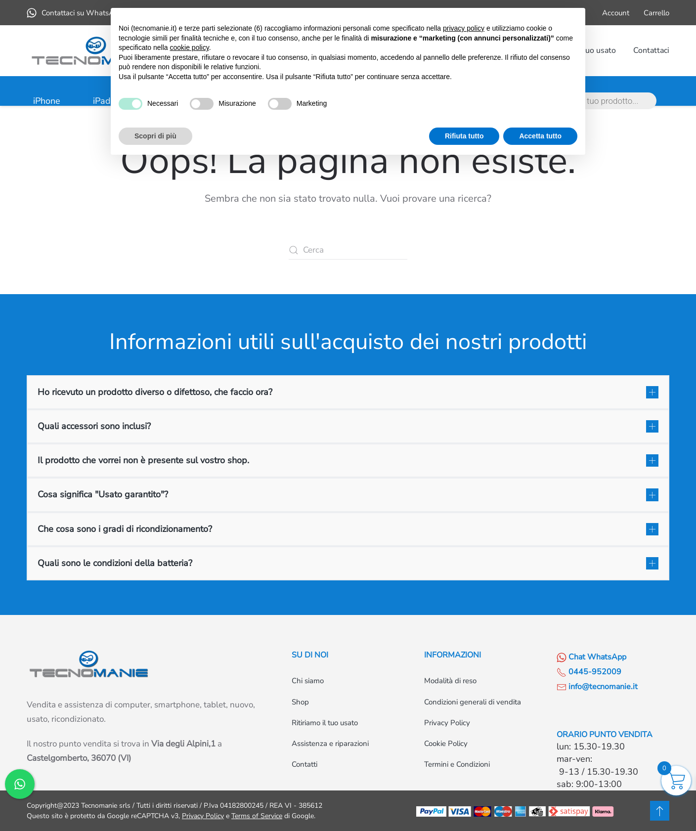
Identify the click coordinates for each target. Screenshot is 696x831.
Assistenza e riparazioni (330, 743)
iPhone (46, 101)
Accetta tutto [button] (540, 136)
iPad (102, 101)
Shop (300, 702)
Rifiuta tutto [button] (464, 136)
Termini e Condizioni (457, 764)
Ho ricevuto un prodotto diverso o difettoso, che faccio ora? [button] (155, 392)
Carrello (656, 13)
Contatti (304, 764)
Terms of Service (256, 816)
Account (615, 13)
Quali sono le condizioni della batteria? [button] (115, 563)
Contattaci (651, 50)
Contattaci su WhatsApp (75, 13)
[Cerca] (348, 250)
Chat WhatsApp (591, 657)
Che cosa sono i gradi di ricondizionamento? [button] (125, 529)
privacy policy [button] (463, 28)
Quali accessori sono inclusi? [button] (94, 426)
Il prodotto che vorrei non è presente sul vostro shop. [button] (143, 460)
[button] (659, 811)
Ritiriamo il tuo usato (325, 723)
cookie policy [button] (189, 47)
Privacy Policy (447, 723)
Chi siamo (308, 681)
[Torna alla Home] (96, 50)
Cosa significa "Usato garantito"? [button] (103, 494)
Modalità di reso (450, 681)
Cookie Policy (446, 743)
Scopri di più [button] (155, 136)
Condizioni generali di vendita (472, 702)
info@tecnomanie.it (597, 686)
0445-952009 (589, 671)
